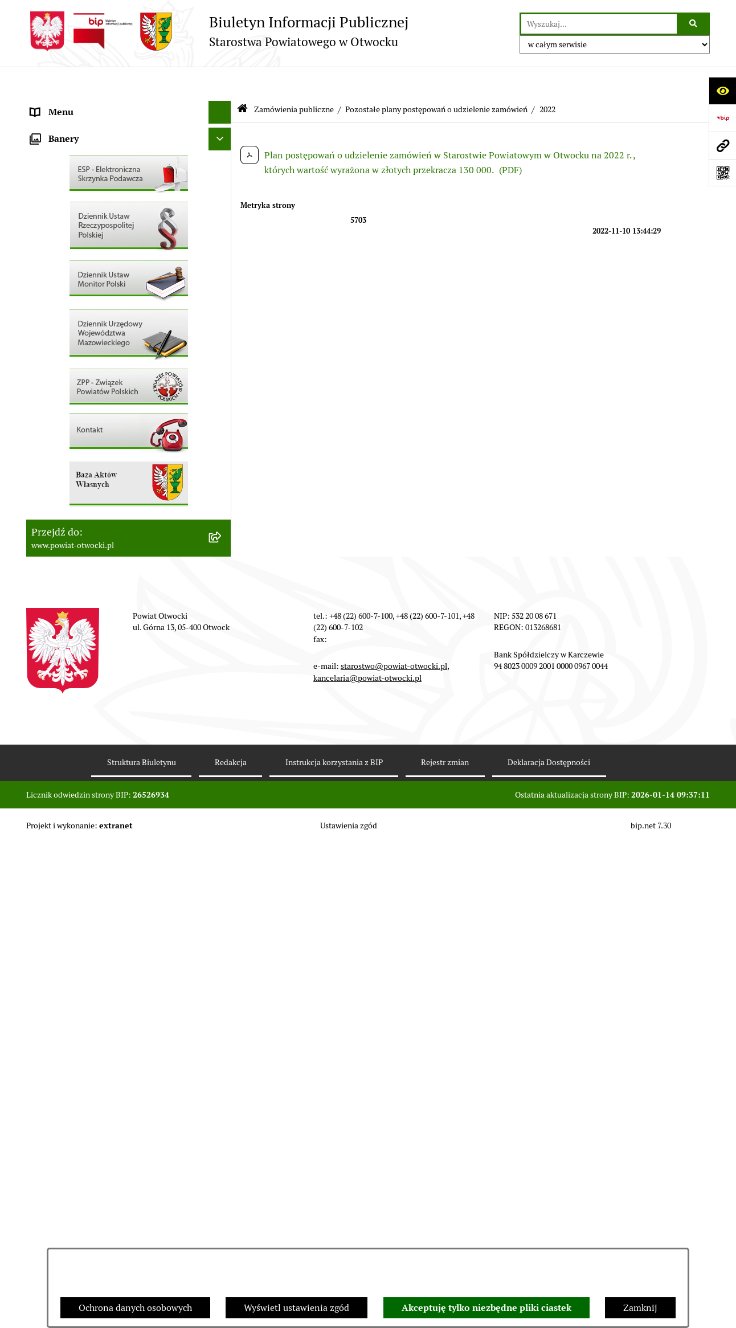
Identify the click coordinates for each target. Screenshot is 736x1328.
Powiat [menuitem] (45, 196)
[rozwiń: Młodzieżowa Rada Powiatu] (222, 150)
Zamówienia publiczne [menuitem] (77, 446)
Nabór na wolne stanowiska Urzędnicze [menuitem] (111, 401)
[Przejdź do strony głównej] (217, 31)
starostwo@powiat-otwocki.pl (394, 1151)
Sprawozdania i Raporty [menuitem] (79, 355)
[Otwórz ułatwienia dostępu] (722, 90)
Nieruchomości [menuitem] (61, 424)
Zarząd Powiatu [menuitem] (63, 127)
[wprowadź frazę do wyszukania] (599, 24)
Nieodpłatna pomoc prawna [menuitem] (87, 218)
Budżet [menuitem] (45, 538)
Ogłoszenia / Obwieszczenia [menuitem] (88, 310)
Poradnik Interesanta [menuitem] (74, 173)
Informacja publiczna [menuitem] (74, 264)
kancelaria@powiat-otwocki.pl (367, 1162)
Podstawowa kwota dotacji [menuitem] (85, 469)
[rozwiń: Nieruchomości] (222, 424)
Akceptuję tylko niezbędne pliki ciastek (486, 1308)
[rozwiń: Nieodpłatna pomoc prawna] (222, 219)
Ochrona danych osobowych (135, 1308)
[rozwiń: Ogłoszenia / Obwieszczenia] (222, 310)
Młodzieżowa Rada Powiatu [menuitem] (87, 150)
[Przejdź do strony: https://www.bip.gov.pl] (722, 118)
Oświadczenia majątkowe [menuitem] (82, 515)
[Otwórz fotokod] (722, 172)
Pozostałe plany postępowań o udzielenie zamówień (436, 78)
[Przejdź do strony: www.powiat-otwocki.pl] (722, 145)
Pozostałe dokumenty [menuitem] (75, 287)
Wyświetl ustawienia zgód (296, 1308)
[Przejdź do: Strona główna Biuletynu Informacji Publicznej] (242, 79)
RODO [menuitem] (43, 241)
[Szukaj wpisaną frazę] (694, 24)
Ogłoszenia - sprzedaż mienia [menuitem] (90, 332)
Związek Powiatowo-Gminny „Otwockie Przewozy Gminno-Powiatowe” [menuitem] (112, 567)
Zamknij (640, 1308)
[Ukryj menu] (219, 82)
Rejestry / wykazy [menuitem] (66, 378)
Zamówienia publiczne (294, 78)
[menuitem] (128, 492)
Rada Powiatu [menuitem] (59, 105)
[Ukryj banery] (219, 623)
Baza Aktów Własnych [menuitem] (75, 597)
